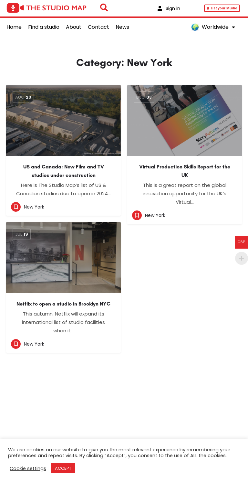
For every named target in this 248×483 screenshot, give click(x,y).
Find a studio (43, 27)
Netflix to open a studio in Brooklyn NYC (63, 304)
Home (14, 27)
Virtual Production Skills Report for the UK (184, 171)
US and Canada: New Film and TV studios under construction (63, 171)
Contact (98, 27)
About (73, 27)
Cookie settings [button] (28, 468)
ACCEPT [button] (63, 468)
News (122, 27)
